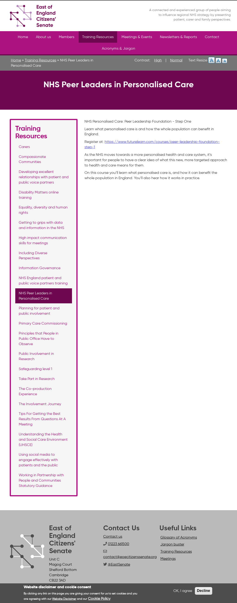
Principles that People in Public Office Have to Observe (38, 338)
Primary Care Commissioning (43, 323)
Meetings (168, 558)
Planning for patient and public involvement (39, 311)
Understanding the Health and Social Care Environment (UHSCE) (43, 439)
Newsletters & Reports (178, 37)
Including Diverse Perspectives (33, 255)
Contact (212, 37)
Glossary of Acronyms (178, 537)
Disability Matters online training (39, 195)
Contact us (112, 536)
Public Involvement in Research (36, 356)
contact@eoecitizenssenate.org (130, 557)
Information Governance (39, 268)
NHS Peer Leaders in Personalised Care (35, 296)
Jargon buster (172, 544)
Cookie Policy (99, 598)
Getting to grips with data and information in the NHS (41, 225)
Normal (176, 60)
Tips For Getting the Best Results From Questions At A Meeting (42, 418)
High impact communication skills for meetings (43, 240)
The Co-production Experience (35, 391)
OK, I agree (182, 590)
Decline (203, 591)
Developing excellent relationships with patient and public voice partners (44, 176)
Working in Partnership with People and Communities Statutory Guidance (41, 480)
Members (66, 37)
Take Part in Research (37, 379)
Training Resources (98, 37)
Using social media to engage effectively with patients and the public (38, 459)
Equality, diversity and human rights (43, 210)
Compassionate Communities (32, 159)
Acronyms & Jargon (118, 48)
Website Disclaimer (64, 598)
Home (23, 37)
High (158, 60)
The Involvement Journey (40, 404)
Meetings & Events (137, 37)
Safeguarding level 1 (35, 369)
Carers (24, 147)
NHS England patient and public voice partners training (43, 280)
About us (43, 37)
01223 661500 (118, 544)
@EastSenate (119, 564)
